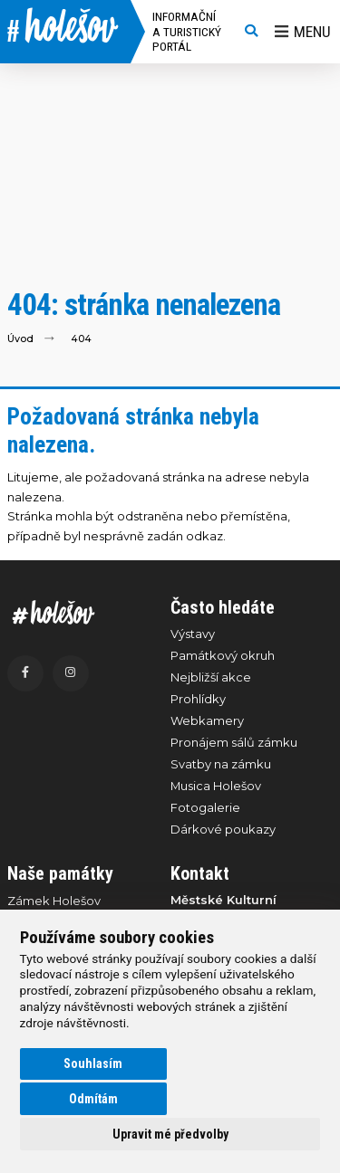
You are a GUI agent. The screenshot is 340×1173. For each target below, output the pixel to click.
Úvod (20, 339)
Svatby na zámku (220, 764)
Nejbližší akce (210, 677)
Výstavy (192, 633)
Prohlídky (198, 698)
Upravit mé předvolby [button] (170, 1134)
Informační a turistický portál (186, 31)
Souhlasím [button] (92, 1063)
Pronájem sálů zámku (233, 742)
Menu (303, 32)
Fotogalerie (205, 807)
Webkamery (207, 720)
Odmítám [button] (93, 1099)
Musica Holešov (215, 785)
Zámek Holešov (54, 900)
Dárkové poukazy (223, 829)
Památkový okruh (222, 655)
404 (81, 339)
